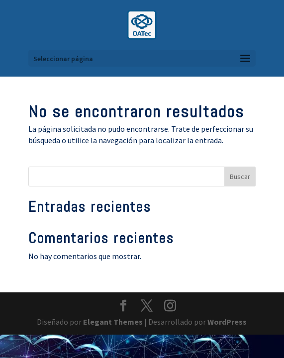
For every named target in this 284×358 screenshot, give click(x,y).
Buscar (240, 176)
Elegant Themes (113, 322)
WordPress (227, 322)
